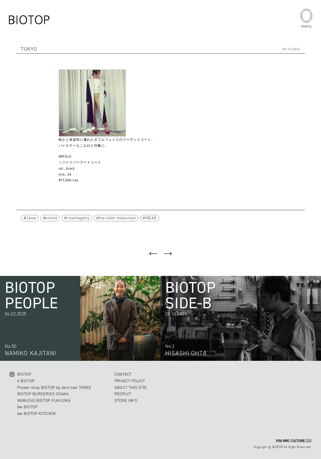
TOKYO (29, 49)
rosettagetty (78, 218)
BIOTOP (24, 374)
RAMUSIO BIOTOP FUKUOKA (44, 400)
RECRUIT (122, 394)
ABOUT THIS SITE (130, 387)
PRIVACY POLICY (129, 381)
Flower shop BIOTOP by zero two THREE (54, 387)
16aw (31, 218)
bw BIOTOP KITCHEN (36, 413)
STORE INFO (125, 400)
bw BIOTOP (27, 407)
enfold (51, 218)
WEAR (151, 218)
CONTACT (123, 374)
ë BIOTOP (26, 381)
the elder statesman (117, 218)
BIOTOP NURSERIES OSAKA (43, 394)
